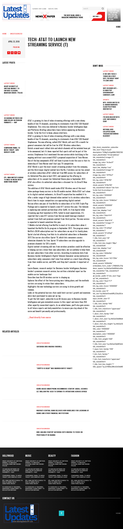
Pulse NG (16, 47)
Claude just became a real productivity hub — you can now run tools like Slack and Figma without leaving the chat (113, 13)
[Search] (102, 9)
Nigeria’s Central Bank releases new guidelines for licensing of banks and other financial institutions (62, 412)
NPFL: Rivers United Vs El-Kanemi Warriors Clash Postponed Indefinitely (111, 102)
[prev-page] (94, 136)
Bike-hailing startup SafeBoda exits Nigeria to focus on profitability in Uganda (63, 433)
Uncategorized (16, 33)
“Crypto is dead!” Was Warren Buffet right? (59, 368)
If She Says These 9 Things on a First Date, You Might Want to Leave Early (111, 76)
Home (4, 33)
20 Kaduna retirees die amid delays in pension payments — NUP (13, 120)
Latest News (9, 83)
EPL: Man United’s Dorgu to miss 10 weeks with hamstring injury (13, 179)
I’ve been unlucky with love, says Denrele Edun (110, 115)
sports (106, 97)
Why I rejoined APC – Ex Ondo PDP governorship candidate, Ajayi (111, 89)
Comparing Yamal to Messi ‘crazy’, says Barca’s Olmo (12, 149)
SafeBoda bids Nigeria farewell (52, 346)
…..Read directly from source (39, 317)
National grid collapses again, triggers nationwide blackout (111, 127)
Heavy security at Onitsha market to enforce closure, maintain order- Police (13, 89)
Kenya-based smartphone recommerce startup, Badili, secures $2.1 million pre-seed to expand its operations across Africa (61, 389)
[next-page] (98, 136)
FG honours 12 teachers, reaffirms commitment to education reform (12, 488)
